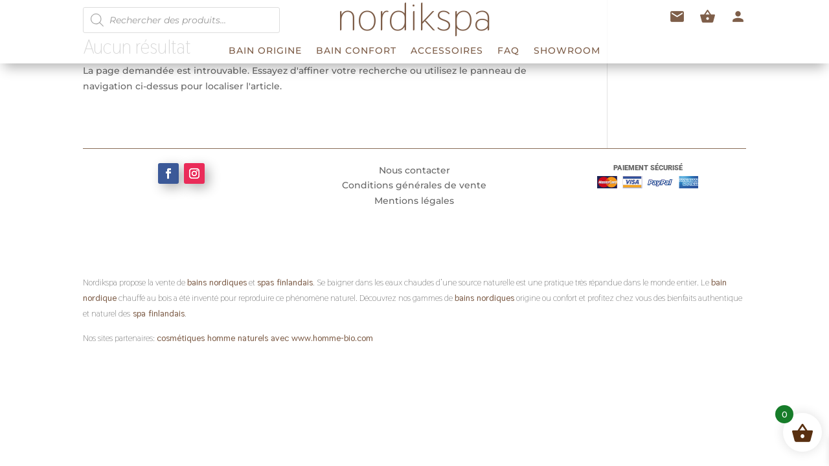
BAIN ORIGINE (265, 51)
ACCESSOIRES (447, 51)
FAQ (508, 51)
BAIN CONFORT (356, 51)
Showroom (567, 51)
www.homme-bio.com (331, 338)
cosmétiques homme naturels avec (223, 338)
